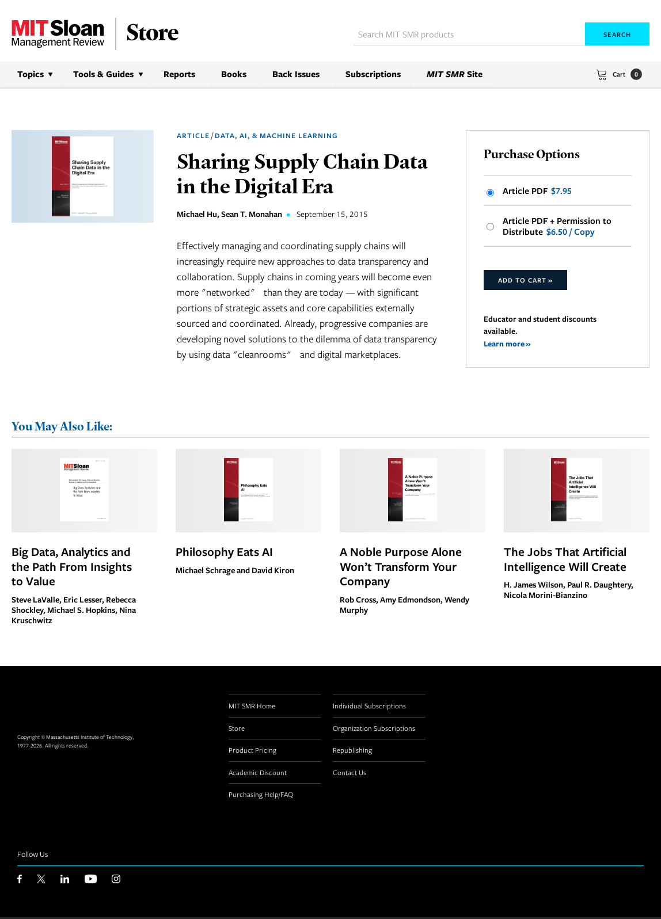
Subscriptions (373, 74)
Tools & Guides (103, 74)
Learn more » (507, 345)
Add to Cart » (525, 281)
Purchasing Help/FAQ (261, 795)
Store (237, 729)
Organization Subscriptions (374, 729)
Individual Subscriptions (369, 707)
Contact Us (349, 774)
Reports (179, 74)
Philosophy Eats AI (224, 553)
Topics (30, 74)
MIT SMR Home (252, 707)
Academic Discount (258, 774)
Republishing (352, 751)
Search (617, 34)
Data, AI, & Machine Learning (276, 135)
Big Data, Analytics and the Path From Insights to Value (72, 568)
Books (233, 74)
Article (193, 135)
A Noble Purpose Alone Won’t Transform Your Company (401, 568)
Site (455, 74)
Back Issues (296, 74)
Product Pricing (252, 751)
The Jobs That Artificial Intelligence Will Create (565, 560)
